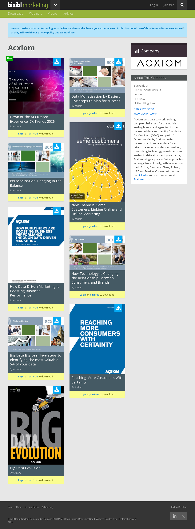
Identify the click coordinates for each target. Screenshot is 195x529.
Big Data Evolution (25, 468)
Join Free (33, 133)
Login (21, 133)
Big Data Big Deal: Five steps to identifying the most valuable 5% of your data (35, 359)
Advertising (47, 507)
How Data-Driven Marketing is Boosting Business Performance (34, 291)
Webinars (35, 13)
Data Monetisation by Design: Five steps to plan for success (95, 98)
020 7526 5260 (144, 109)
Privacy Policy (32, 507)
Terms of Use (15, 507)
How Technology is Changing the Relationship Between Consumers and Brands (95, 278)
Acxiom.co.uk (142, 179)
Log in (154, 5)
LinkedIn (143, 175)
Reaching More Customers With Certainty (97, 379)
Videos (52, 13)
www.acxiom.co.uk (146, 113)
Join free (169, 5)
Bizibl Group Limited (18, 519)
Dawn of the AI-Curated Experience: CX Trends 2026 (32, 119)
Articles (68, 13)
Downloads (15, 13)
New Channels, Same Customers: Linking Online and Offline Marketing (96, 209)
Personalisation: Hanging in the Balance (35, 183)
